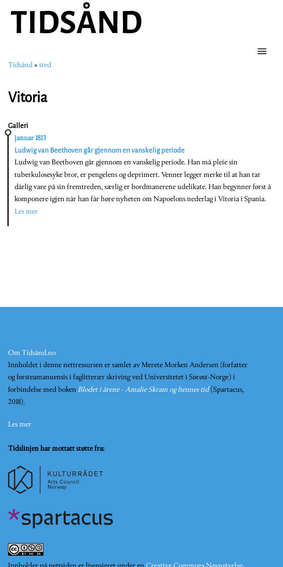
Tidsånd (20, 65)
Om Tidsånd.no (32, 353)
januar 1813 (30, 138)
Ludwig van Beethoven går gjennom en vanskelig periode (100, 150)
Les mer (26, 212)
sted (45, 65)
